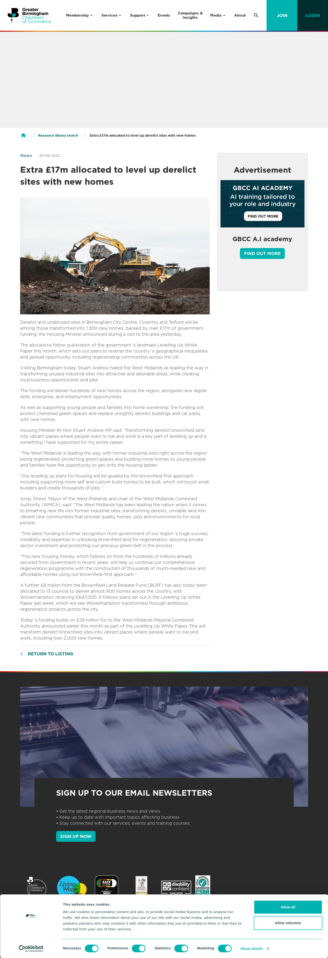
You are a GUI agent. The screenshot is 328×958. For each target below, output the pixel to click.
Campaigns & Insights (190, 15)
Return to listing (50, 653)
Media (215, 15)
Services (109, 15)
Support (137, 15)
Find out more (262, 253)
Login (313, 15)
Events (164, 15)
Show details (252, 948)
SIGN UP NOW (75, 836)
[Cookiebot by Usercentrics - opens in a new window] (31, 948)
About (240, 15)
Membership (77, 15)
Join (282, 15)
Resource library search (58, 135)
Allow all (288, 907)
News (26, 155)
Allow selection (288, 923)
